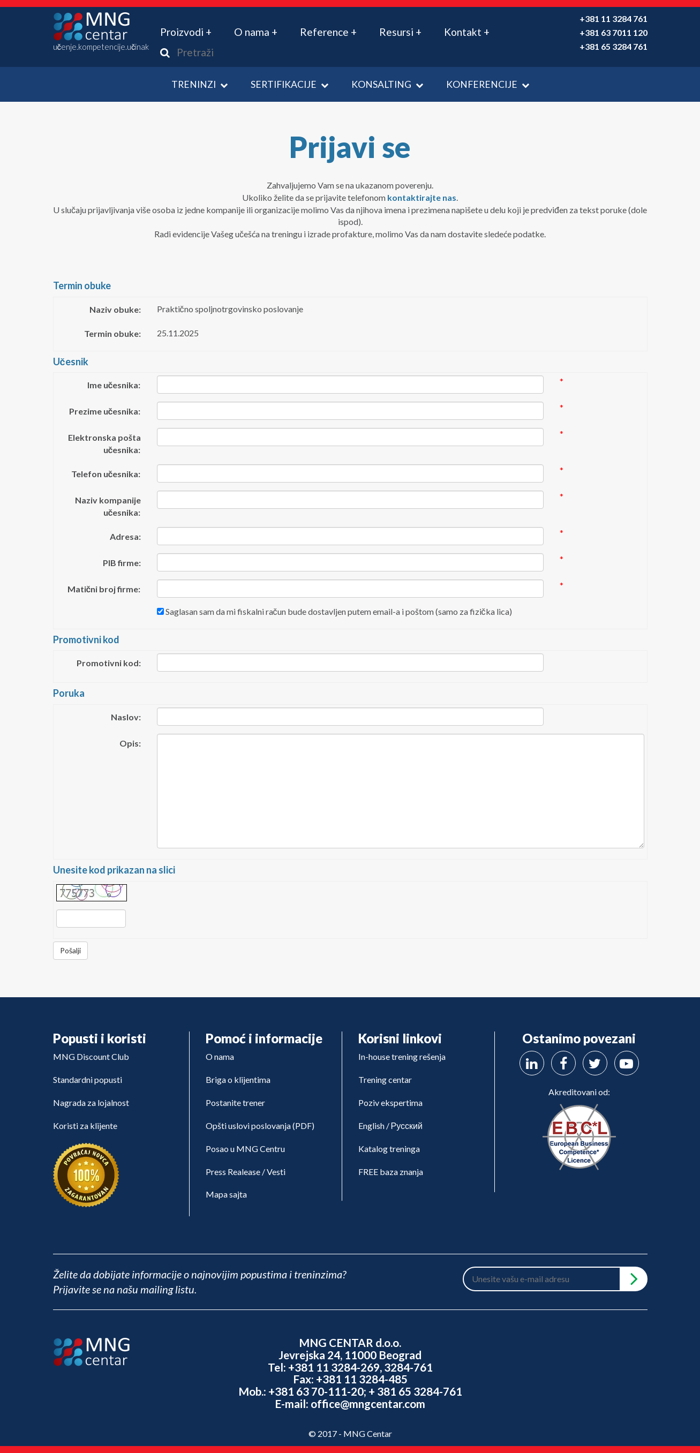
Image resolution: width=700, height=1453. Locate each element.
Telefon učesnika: (106, 474)
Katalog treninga (389, 1148)
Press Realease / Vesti (245, 1171)
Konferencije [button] (487, 84)
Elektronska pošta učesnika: (104, 443)
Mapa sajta (226, 1194)
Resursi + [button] (400, 32)
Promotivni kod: (109, 663)
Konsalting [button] (387, 84)
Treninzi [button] (199, 84)
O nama (220, 1056)
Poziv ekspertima (390, 1102)
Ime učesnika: (114, 385)
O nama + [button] (255, 32)
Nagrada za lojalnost (91, 1102)
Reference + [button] (328, 32)
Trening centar (385, 1079)
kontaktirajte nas (421, 197)
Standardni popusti (87, 1079)
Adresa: (125, 536)
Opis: (130, 743)
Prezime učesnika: (105, 411)
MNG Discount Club (91, 1056)
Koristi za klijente (85, 1125)
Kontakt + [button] (467, 32)
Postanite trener (235, 1102)
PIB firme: (122, 563)
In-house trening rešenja (402, 1056)
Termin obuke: (112, 333)
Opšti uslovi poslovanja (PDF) (260, 1125)
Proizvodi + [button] (186, 32)
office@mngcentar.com (368, 1403)
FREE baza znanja (390, 1171)
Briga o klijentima (238, 1079)
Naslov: (126, 717)
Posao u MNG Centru (245, 1148)
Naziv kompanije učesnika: (108, 506)
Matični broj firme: (104, 589)
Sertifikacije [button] (289, 84)
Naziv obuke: (115, 309)
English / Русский (390, 1125)
